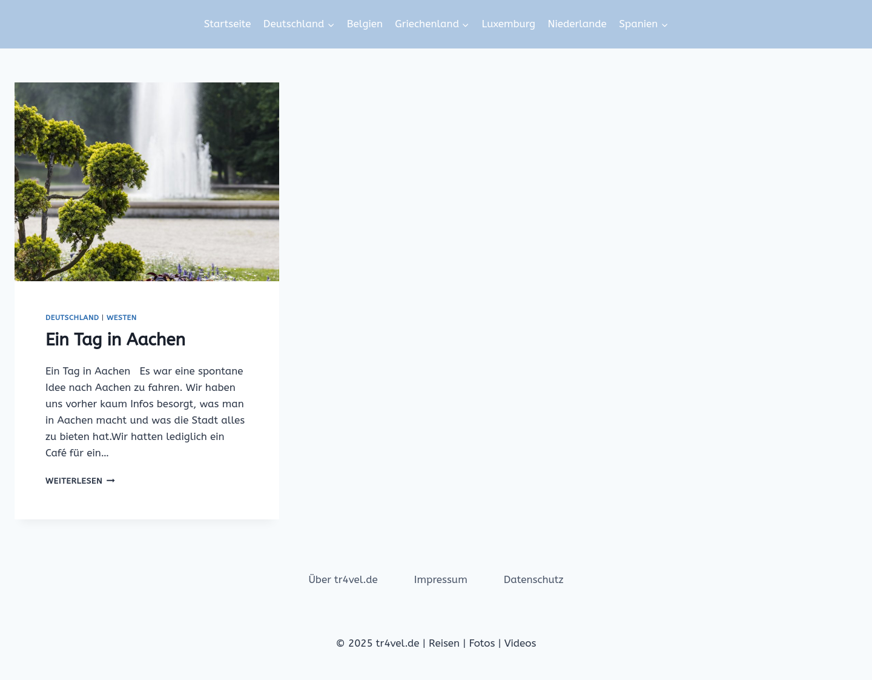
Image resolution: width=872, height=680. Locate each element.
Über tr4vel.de (342, 579)
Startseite (227, 24)
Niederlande (576, 24)
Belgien (365, 24)
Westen (122, 317)
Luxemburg (508, 24)
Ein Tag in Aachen (115, 340)
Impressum (440, 579)
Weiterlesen (80, 481)
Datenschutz (534, 579)
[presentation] (147, 181)
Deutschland (72, 317)
